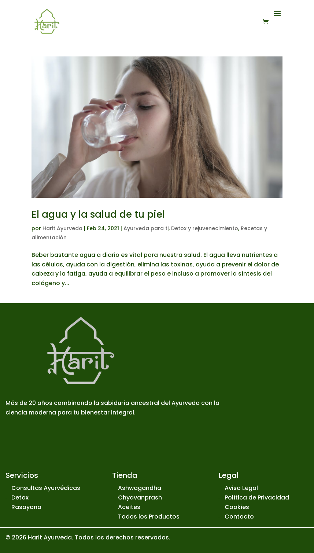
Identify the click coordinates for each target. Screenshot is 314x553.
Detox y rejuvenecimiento (204, 228)
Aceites (129, 507)
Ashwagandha (139, 488)
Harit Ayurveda (62, 228)
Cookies (237, 507)
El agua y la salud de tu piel (98, 214)
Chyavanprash (140, 497)
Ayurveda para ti (146, 228)
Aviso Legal (241, 488)
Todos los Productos (149, 516)
